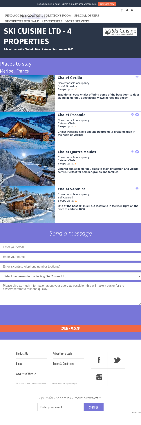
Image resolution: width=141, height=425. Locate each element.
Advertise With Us (26, 374)
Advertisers (52, 21)
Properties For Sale (22, 21)
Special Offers (86, 15)
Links (19, 364)
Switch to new (107, 4)
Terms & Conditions (63, 364)
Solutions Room (58, 15)
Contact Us (22, 354)
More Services (77, 21)
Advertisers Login (62, 354)
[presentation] (28, 314)
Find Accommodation (23, 15)
